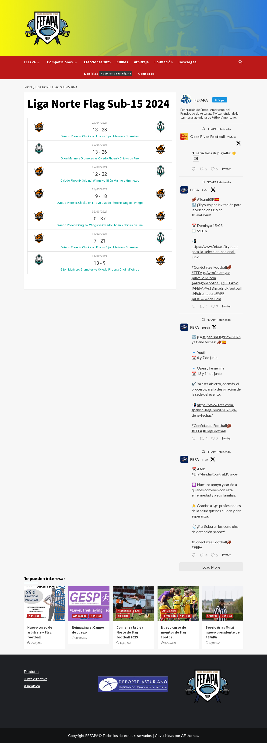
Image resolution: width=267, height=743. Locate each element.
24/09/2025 (36, 642)
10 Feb (205, 327)
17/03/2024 (99, 167)
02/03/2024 (99, 211)
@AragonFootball (206, 283)
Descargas (188, 62)
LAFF (138, 610)
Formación (164, 62)
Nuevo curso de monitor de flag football (173, 632)
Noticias (108, 73)
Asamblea (32, 685)
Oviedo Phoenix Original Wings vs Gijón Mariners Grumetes (99, 180)
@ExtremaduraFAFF (208, 293)
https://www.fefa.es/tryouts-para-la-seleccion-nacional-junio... (215, 251)
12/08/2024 (214, 642)
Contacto (146, 73)
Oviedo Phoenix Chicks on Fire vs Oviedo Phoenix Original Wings (100, 202)
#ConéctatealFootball (209, 267)
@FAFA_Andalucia (206, 298)
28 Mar (231, 137)
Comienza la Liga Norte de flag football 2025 (129, 632)
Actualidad (80, 615)
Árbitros (212, 615)
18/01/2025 (125, 642)
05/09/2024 (170, 642)
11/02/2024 (99, 256)
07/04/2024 (99, 145)
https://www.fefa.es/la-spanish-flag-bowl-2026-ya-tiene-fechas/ (214, 409)
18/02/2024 (99, 234)
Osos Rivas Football (207, 136)
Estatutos (31, 671)
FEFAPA (32, 62)
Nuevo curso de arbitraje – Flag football (39, 632)
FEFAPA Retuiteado (219, 129)
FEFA (194, 189)
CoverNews (164, 735)
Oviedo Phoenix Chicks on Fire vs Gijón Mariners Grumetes (100, 136)
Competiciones (62, 62)
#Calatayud (201, 215)
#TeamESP (205, 199)
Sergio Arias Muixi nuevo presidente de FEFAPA (223, 632)
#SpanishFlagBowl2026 (222, 337)
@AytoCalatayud (216, 272)
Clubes (122, 62)
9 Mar (205, 190)
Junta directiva (35, 678)
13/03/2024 (99, 189)
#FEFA (197, 272)
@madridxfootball (227, 288)
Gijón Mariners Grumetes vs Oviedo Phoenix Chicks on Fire (100, 158)
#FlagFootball (214, 431)
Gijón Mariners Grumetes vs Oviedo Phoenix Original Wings (99, 269)
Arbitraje (141, 62)
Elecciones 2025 (97, 62)
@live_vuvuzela (204, 277)
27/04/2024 (99, 122)
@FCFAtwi (230, 283)
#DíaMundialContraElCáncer (215, 474)
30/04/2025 (81, 638)
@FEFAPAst (201, 288)
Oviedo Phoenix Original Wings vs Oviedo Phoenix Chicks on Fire (100, 225)
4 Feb (204, 459)
